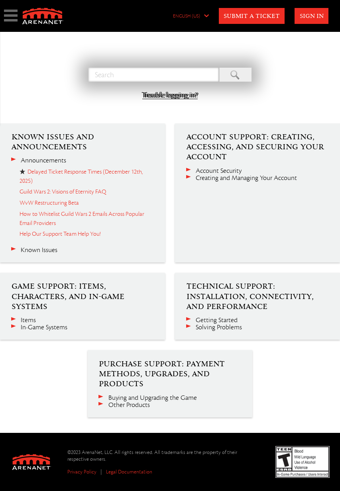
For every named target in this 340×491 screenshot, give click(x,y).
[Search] (153, 75)
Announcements (43, 160)
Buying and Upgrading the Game (152, 397)
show (11, 16)
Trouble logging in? (170, 94)
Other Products (129, 405)
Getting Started (217, 320)
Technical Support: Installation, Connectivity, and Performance (250, 296)
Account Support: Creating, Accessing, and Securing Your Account (255, 147)
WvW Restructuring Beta (49, 202)
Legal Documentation (129, 471)
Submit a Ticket (252, 16)
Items (28, 320)
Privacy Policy (81, 471)
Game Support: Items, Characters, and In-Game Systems (68, 296)
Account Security (219, 170)
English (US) (186, 16)
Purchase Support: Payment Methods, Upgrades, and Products (162, 374)
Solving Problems (219, 327)
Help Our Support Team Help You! (60, 233)
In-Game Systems (44, 327)
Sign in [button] (312, 16)
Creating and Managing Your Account (246, 178)
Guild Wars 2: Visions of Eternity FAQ (63, 191)
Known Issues (39, 250)
